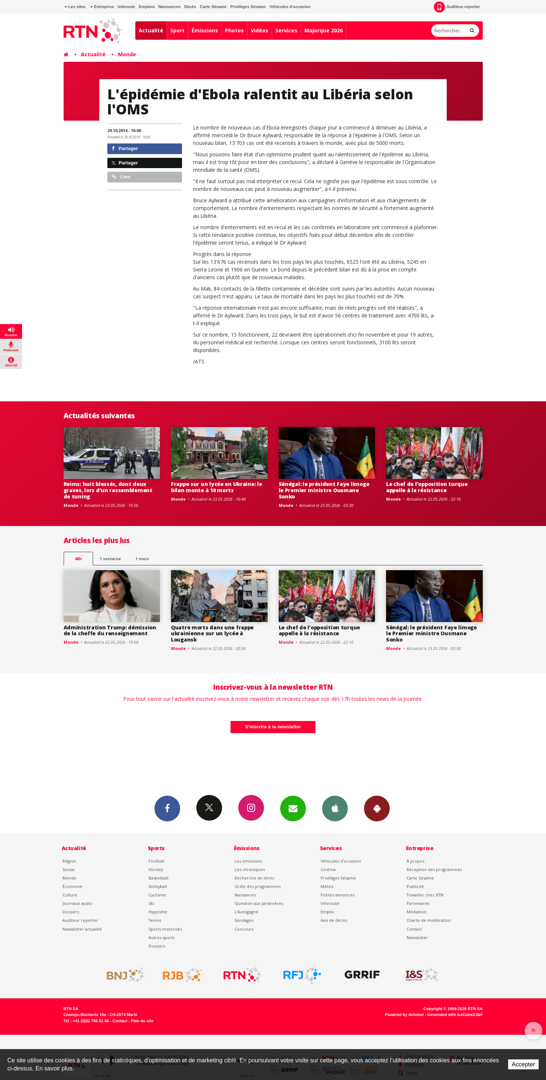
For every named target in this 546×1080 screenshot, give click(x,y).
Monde (127, 54)
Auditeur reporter (80, 920)
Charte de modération (429, 920)
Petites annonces (337, 894)
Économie (72, 886)
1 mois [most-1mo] (142, 558)
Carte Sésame (213, 6)
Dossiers (71, 911)
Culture (70, 894)
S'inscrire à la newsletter (273, 726)
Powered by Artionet (404, 1014)
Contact (414, 929)
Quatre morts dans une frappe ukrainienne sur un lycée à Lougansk (212, 633)
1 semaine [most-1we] (110, 558)
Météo (327, 886)
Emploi (327, 911)
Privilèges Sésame (248, 6)
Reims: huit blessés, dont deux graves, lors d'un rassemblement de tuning (108, 490)
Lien (121, 177)
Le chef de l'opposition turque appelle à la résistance (427, 487)
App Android (377, 808)
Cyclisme (157, 894)
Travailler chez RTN (425, 894)
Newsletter (417, 937)
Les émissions (248, 861)
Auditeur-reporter (457, 7)
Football (156, 861)
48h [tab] (78, 558)
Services (286, 30)
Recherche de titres (254, 877)
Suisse (69, 869)
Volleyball (158, 886)
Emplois (147, 6)
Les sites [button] (75, 6)
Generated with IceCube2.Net (454, 1014)
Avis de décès (334, 920)
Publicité (415, 886)
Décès (190, 6)
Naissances (169, 6)
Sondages (244, 920)
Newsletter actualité (82, 929)
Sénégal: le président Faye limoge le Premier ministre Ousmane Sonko (324, 490)
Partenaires (418, 903)
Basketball (158, 877)
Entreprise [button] (102, 6)
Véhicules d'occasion (290, 6)
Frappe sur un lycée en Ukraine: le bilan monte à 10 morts (216, 487)
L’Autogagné (246, 911)
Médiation (417, 911)
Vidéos (259, 30)
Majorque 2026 (323, 30)
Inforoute (126, 6)
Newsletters (293, 808)
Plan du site (142, 1021)
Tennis (155, 920)
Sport (177, 30)
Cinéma (328, 869)
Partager (125, 148)
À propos (415, 861)
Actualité (151, 30)
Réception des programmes (434, 869)
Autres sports (162, 937)
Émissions (205, 30)
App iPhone (335, 808)
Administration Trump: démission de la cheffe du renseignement (110, 630)
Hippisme (158, 911)
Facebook (167, 808)
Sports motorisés (165, 929)
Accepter (523, 1064)
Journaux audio (77, 903)
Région (69, 861)
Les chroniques (250, 869)
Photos (234, 30)
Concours (244, 929)
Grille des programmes (258, 886)
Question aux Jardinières (259, 903)
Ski (151, 903)
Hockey (156, 869)
